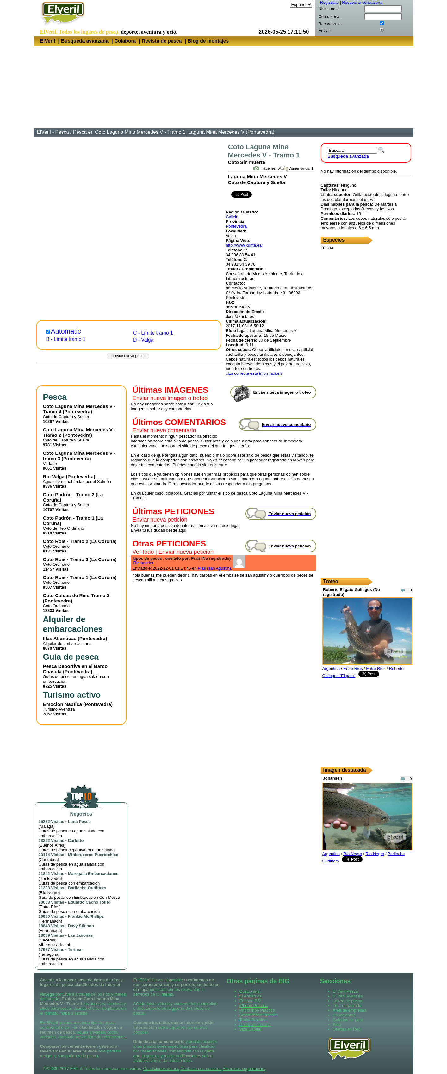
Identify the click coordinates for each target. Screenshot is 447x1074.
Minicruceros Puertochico (93, 854)
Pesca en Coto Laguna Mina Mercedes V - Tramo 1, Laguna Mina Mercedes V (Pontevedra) (173, 132)
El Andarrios (250, 996)
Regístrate (329, 2)
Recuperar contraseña (362, 2)
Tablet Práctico (252, 1019)
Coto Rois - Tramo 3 (66, 559)
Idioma (282, 4)
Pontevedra (236, 226)
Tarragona (49, 954)
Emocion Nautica (62, 704)
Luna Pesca (79, 821)
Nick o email (330, 8)
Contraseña (329, 16)
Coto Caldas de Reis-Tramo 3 (76, 595)
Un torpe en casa (255, 1024)
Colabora (125, 41)
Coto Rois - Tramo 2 (66, 541)
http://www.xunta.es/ (244, 245)
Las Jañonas (80, 935)
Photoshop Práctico (257, 1010)
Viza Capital (250, 1029)
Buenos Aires (52, 845)
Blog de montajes (208, 41)
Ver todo (143, 552)
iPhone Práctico (253, 1005)
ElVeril (47, 41)
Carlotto (76, 840)
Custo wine (249, 991)
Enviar (324, 30)
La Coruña (103, 541)
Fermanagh (50, 921)
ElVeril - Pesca (53, 132)
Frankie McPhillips (86, 916)
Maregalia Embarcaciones (93, 873)
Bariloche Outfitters (87, 888)
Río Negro (49, 892)
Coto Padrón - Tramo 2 (69, 494)
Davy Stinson (81, 925)
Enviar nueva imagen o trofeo (170, 398)
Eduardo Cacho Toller (89, 902)
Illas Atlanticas (60, 638)
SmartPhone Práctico (258, 1015)
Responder (143, 562)
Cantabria (49, 859)
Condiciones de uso (161, 1068)
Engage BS (249, 1000)
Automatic (66, 331)
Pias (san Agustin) (214, 568)
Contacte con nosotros (200, 1068)
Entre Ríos (49, 906)
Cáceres (47, 940)
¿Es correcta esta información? (254, 373)
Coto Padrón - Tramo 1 (69, 518)
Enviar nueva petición (160, 519)
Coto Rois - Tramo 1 (66, 577)
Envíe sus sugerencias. (244, 1068)
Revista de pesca (162, 41)
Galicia (232, 216)
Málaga (46, 826)
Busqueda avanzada (85, 41)
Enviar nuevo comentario (164, 430)
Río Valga (54, 476)
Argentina (331, 668)
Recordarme (330, 24)
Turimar (75, 949)
